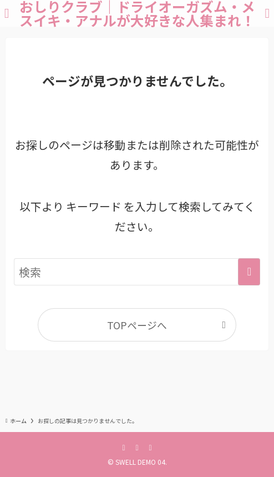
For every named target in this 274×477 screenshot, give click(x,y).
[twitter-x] (137, 447)
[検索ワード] (137, 272)
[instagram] (150, 447)
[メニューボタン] (6, 13)
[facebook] (124, 447)
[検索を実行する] (249, 272)
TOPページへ (137, 325)
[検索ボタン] (267, 13)
